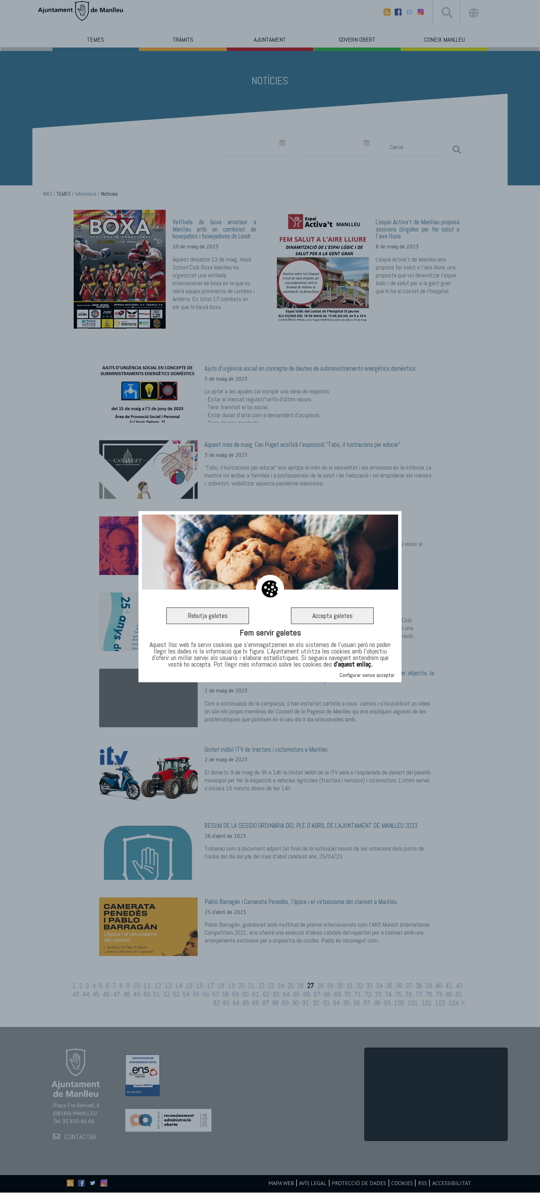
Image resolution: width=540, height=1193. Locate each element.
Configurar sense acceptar (367, 675)
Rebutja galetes (208, 615)
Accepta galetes (332, 615)
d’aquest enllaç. (353, 664)
